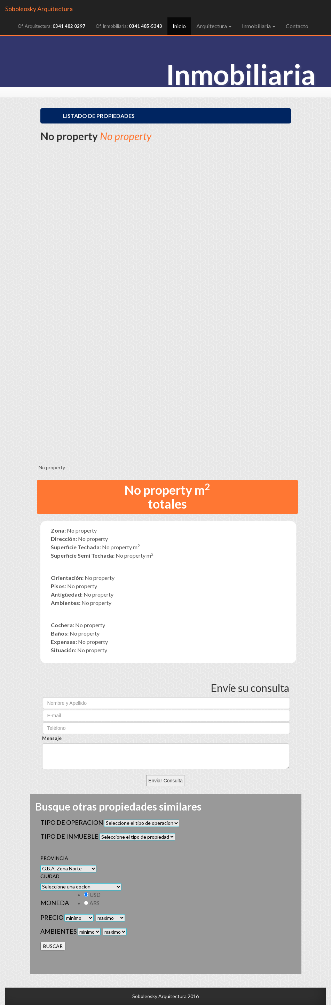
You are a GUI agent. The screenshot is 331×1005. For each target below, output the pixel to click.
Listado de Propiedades (99, 115)
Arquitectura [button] (213, 26)
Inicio (182, 25)
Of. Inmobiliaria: (129, 26)
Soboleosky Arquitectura (39, 9)
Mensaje (52, 738)
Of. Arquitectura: (51, 26)
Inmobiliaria (240, 74)
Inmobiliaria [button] (258, 26)
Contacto (297, 26)
